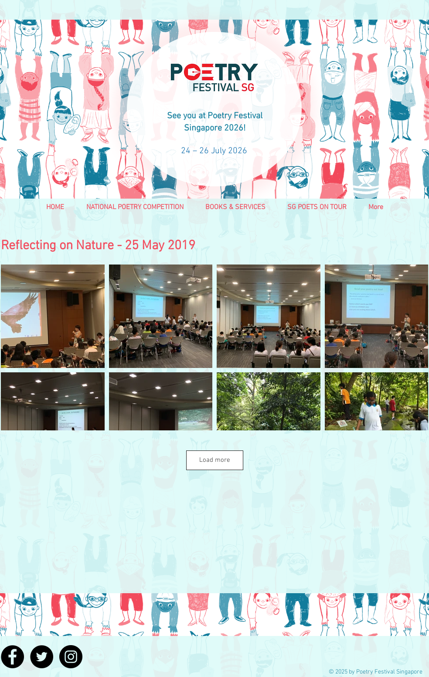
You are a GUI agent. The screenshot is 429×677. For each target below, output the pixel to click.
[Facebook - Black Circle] (12, 656)
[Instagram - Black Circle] (70, 656)
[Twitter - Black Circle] (41, 656)
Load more (214, 460)
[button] (134, 210)
